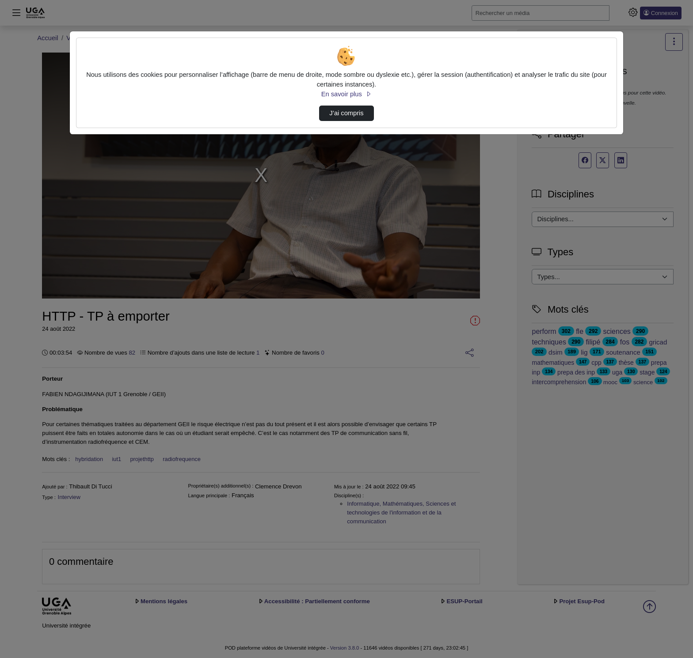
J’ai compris (346, 113)
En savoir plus (346, 94)
